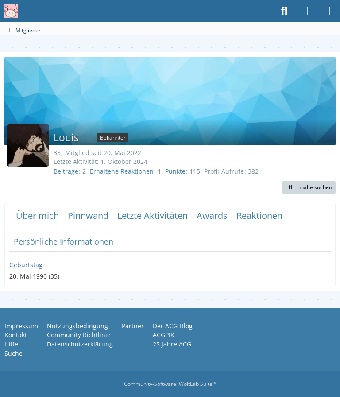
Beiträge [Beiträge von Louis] (66, 171)
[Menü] (328, 11)
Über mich (37, 216)
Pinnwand (88, 216)
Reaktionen (259, 216)
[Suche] (284, 11)
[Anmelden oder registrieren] (306, 11)
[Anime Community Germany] (11, 11)
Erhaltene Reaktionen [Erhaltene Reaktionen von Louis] (122, 171)
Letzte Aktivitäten (152, 216)
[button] (309, 187)
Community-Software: (170, 384)
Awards (212, 216)
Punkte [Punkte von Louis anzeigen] (175, 171)
